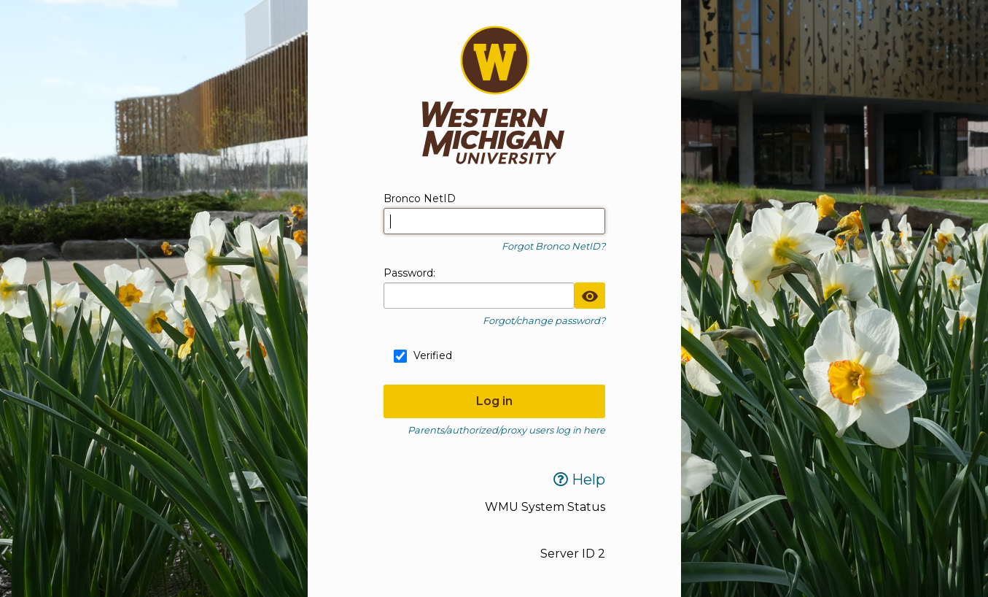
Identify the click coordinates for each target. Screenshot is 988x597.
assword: (409, 273)
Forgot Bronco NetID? (553, 246)
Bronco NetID (420, 198)
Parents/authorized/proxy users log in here (506, 430)
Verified (432, 355)
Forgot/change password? (544, 320)
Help (579, 479)
